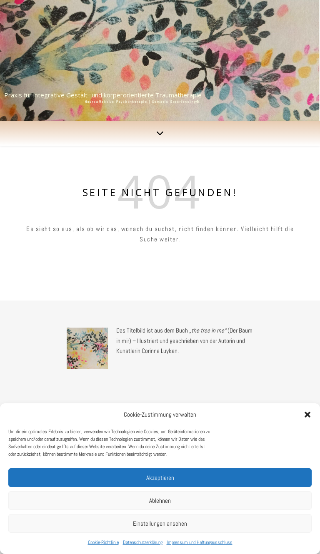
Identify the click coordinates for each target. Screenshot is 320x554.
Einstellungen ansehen (160, 523)
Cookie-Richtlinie (103, 542)
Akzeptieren (160, 478)
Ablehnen (160, 500)
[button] (307, 414)
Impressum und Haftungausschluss (199, 542)
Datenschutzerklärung (142, 542)
